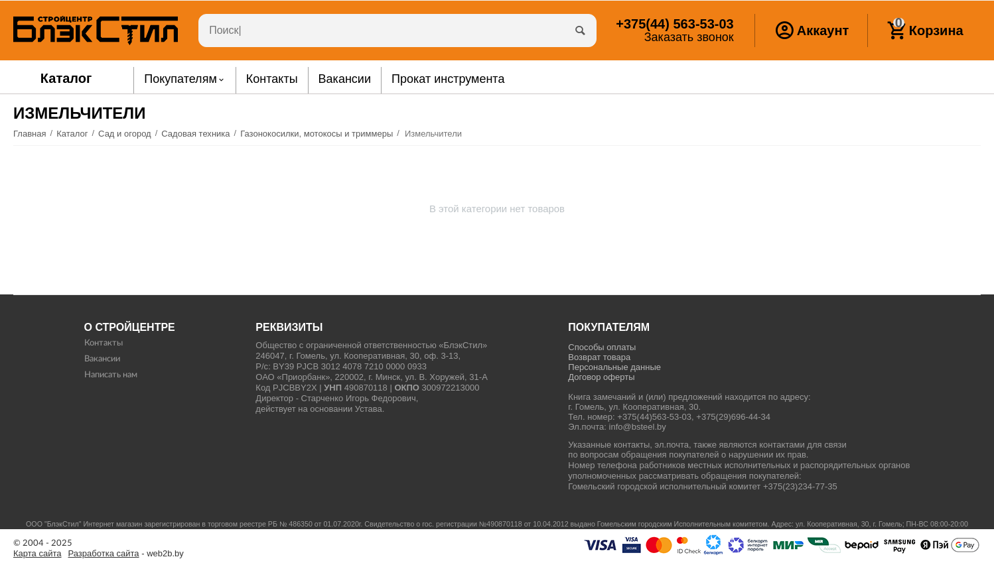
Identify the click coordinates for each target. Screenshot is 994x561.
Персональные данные (614, 367)
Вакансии (102, 359)
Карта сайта (37, 553)
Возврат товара (599, 357)
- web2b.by (126, 553)
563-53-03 (674, 24)
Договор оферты (601, 377)
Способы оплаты (602, 347)
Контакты (103, 343)
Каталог (66, 78)
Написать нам (110, 375)
